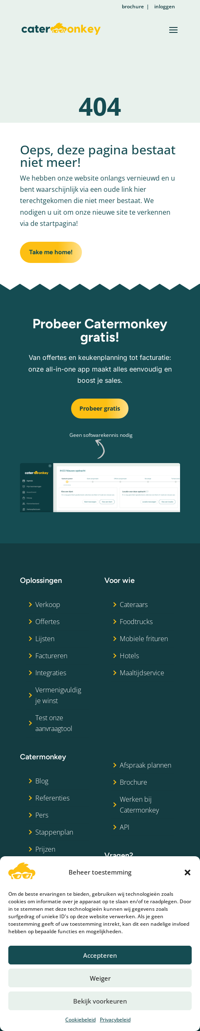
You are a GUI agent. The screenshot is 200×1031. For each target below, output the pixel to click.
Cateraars (134, 604)
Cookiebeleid (80, 1019)
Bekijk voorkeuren (100, 1001)
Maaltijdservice (142, 672)
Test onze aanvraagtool (53, 723)
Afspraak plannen (145, 765)
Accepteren (100, 955)
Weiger (100, 978)
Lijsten (44, 638)
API (124, 827)
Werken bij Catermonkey (139, 805)
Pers (41, 815)
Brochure (133, 782)
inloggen (164, 6)
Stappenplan (54, 832)
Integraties (50, 672)
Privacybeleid (115, 1019)
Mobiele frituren (144, 638)
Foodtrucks (136, 621)
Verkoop (47, 604)
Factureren (51, 655)
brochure (133, 6)
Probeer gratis (99, 408)
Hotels (129, 655)
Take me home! (51, 252)
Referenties (52, 798)
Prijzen (45, 849)
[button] (187, 872)
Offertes (47, 621)
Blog (41, 781)
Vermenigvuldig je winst (58, 695)
